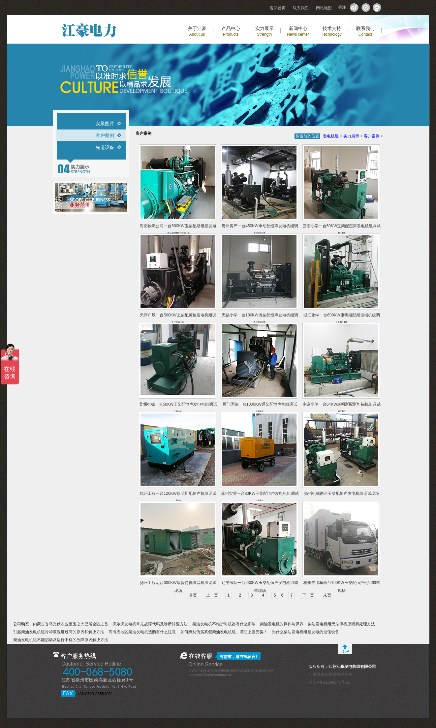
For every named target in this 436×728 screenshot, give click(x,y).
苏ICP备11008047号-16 (330, 682)
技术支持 (332, 31)
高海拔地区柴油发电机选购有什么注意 (142, 632)
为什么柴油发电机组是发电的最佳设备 (305, 632)
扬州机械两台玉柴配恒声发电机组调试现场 (341, 493)
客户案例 (105, 135)
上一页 (212, 595)
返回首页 (278, 8)
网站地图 (324, 8)
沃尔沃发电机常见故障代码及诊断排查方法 (150, 624)
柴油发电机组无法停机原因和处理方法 (341, 624)
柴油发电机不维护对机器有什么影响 (224, 624)
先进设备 (105, 147)
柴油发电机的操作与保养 (281, 624)
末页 (327, 595)
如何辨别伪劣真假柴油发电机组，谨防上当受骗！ (223, 632)
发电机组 (331, 136)
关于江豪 (197, 31)
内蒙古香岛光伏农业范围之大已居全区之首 (70, 624)
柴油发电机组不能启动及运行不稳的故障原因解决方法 (60, 639)
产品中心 (231, 31)
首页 (193, 595)
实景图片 (105, 123)
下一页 (308, 595)
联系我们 (301, 8)
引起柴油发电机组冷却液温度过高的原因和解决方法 (58, 632)
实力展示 (264, 31)
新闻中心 (298, 31)
